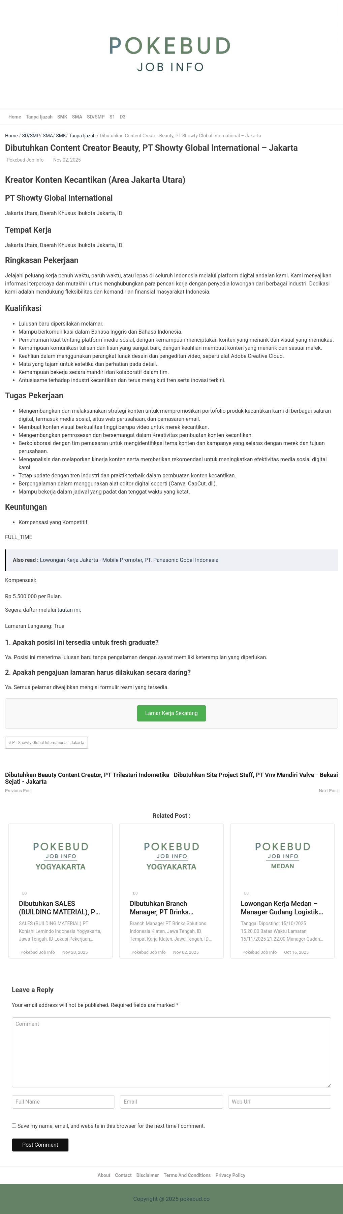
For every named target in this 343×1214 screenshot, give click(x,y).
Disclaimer (147, 1175)
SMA (77, 117)
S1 (112, 117)
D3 (123, 117)
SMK (62, 117)
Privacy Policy (230, 1175)
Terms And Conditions (187, 1175)
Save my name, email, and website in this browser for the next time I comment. (111, 1126)
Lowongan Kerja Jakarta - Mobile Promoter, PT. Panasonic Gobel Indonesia (129, 560)
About (104, 1175)
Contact (123, 1175)
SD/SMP (96, 117)
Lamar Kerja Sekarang (171, 713)
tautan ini (69, 610)
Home (14, 117)
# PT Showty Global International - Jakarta (46, 742)
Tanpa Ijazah (39, 117)
